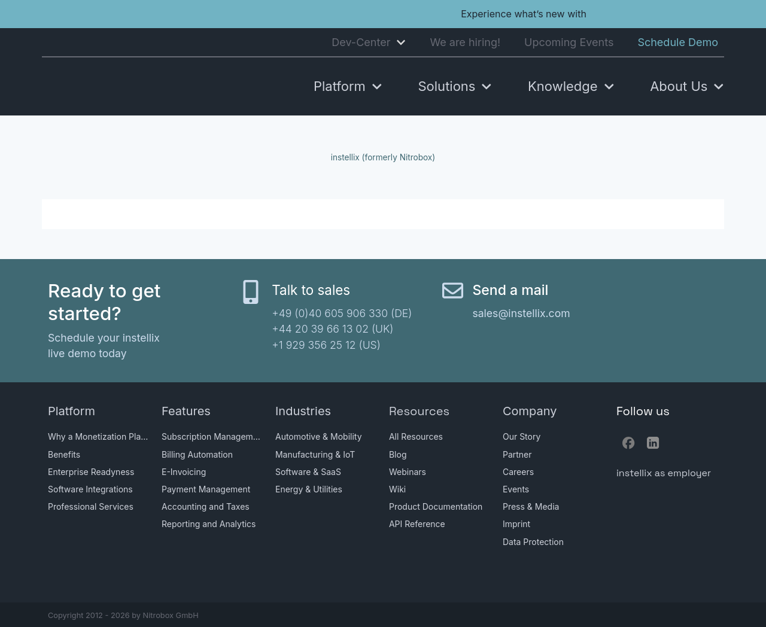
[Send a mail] (452, 290)
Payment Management (206, 489)
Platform (71, 411)
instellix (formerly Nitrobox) (383, 157)
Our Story (521, 436)
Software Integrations (90, 489)
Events (516, 489)
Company (530, 411)
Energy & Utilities (308, 489)
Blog (398, 454)
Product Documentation (435, 506)
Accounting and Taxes (206, 506)
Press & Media (531, 506)
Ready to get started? (104, 302)
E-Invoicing (184, 472)
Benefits (64, 454)
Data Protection (533, 542)
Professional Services (90, 506)
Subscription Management (212, 436)
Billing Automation (197, 454)
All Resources (416, 436)
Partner (517, 454)
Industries (303, 411)
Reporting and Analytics (209, 524)
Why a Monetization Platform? (99, 436)
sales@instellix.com (521, 313)
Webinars (407, 472)
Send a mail (510, 290)
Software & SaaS (308, 472)
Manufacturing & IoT (315, 454)
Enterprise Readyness (91, 472)
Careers (518, 472)
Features (186, 411)
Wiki (397, 489)
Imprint (516, 524)
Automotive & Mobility (318, 436)
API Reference (417, 524)
